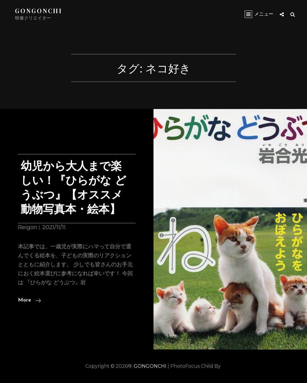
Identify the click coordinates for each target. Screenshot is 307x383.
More (29, 300)
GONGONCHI (38, 11)
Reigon (27, 227)
